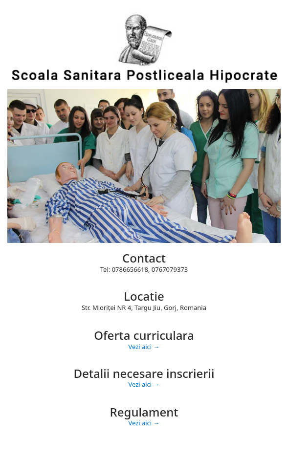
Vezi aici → (143, 346)
